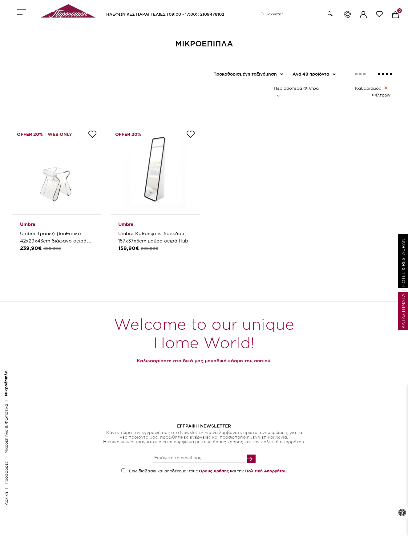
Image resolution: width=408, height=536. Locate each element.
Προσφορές (6, 472)
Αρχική (6, 498)
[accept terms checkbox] (123, 470)
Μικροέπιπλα (6, 383)
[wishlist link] (379, 15)
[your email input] (199, 458)
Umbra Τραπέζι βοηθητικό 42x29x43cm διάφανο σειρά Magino (53, 241)
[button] (329, 13)
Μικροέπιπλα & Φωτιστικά (6, 429)
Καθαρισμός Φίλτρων (372, 91)
